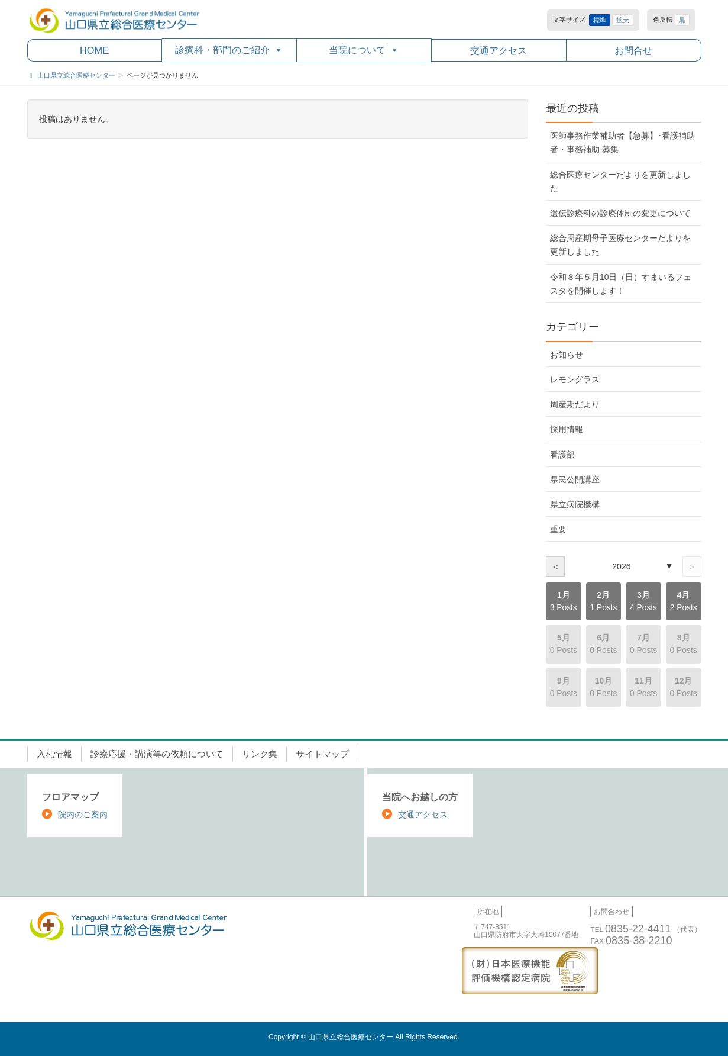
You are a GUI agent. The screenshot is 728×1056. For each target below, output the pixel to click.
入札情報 (54, 754)
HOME (94, 50)
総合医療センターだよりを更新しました (620, 181)
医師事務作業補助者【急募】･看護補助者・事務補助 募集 (622, 142)
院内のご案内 (83, 814)
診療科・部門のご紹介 (229, 50)
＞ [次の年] (692, 566)
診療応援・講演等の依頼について (157, 754)
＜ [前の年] (555, 566)
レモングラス (575, 379)
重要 (558, 529)
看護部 (562, 454)
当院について (364, 50)
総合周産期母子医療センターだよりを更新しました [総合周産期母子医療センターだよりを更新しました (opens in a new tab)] (620, 244)
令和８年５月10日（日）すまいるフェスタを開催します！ (620, 283)
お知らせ (566, 354)
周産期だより (575, 404)
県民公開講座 (575, 479)
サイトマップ (322, 754)
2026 (621, 566)
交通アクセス (498, 50)
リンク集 (259, 754)
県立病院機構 (575, 504)
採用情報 (566, 429)
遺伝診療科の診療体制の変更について (620, 213)
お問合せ (633, 50)
